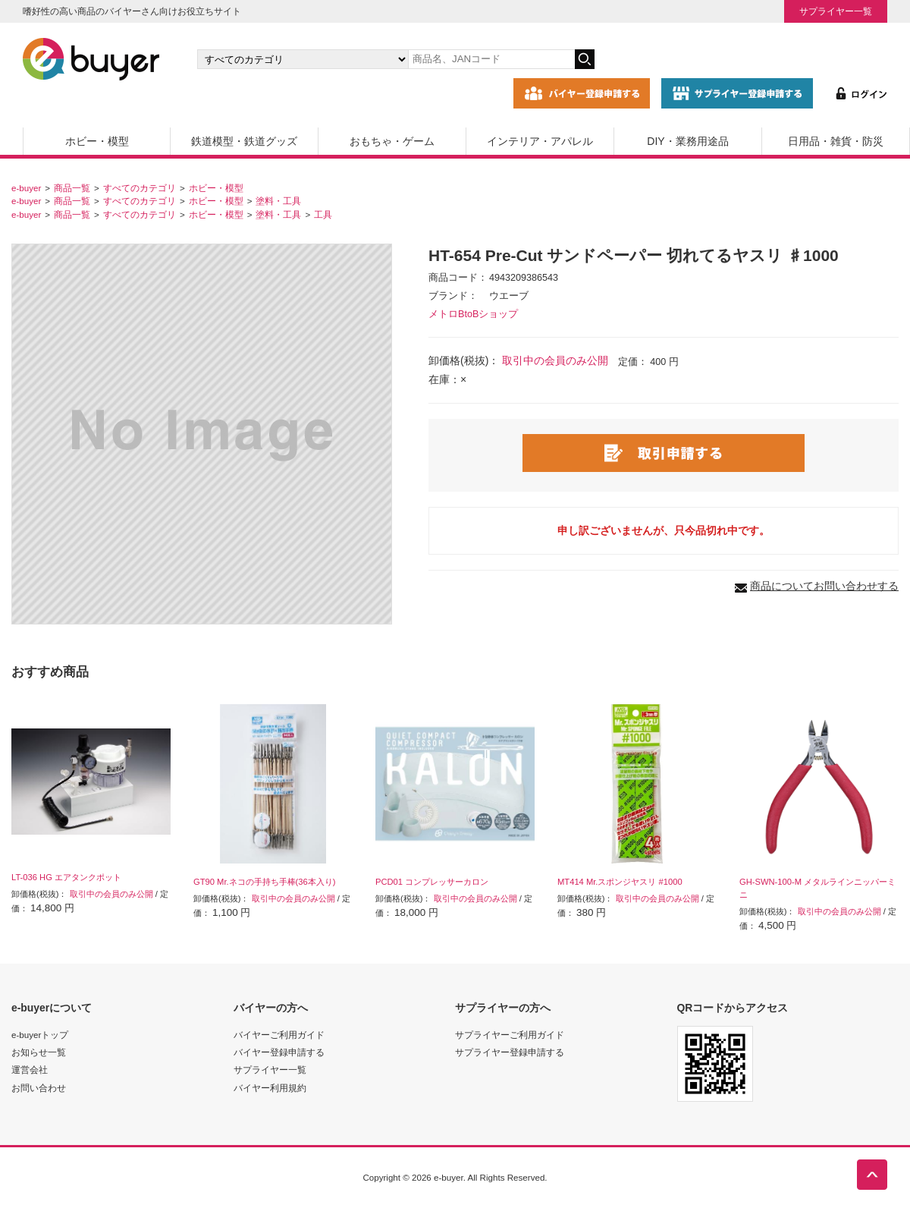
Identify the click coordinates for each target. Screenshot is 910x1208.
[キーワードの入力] (491, 59)
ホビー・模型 (97, 141)
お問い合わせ (38, 1088)
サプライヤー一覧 (835, 11)
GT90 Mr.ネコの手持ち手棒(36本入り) (264, 881)
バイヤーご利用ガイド (279, 1035)
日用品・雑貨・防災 (835, 141)
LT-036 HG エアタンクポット (66, 877)
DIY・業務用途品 (687, 141)
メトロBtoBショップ (473, 314)
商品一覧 (72, 188)
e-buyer (26, 188)
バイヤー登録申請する (279, 1052)
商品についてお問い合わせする (824, 586)
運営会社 (29, 1069)
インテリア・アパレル (540, 141)
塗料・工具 (278, 201)
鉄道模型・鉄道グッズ (244, 141)
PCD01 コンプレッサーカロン (431, 881)
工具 (323, 214)
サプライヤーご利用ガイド (509, 1035)
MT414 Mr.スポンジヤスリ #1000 (619, 881)
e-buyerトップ (39, 1035)
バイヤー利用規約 (270, 1088)
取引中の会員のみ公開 (555, 360)
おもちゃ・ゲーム (392, 141)
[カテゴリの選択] (302, 59)
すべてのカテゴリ (139, 188)
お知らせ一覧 (38, 1052)
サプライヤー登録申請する (509, 1052)
